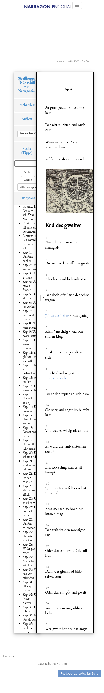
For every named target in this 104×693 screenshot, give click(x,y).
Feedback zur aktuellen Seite (79, 673)
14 (47, 484)
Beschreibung (27, 105)
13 (47, 463)
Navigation (27, 198)
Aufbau (27, 119)
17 (47, 546)
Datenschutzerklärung (52, 663)
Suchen (28, 172)
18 (47, 567)
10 (47, 405)
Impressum (10, 656)
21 (47, 624)
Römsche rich (55, 378)
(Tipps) (26, 153)
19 (47, 588)
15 (47, 504)
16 (47, 525)
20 (47, 603)
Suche (26, 148)
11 (47, 426)
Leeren (28, 180)
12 (47, 442)
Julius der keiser (57, 315)
